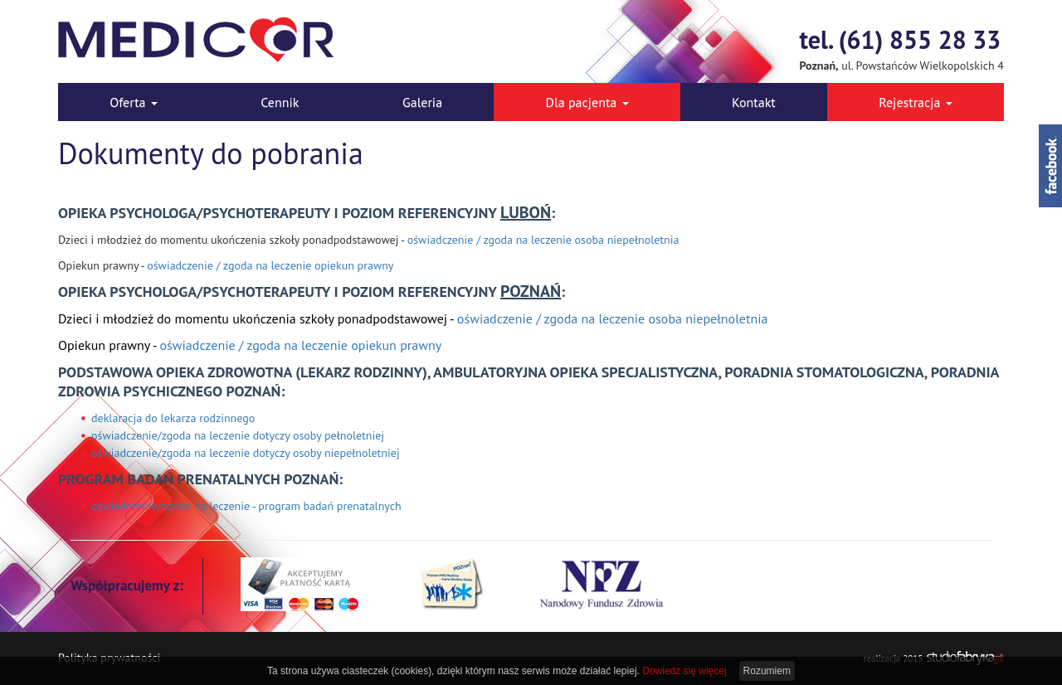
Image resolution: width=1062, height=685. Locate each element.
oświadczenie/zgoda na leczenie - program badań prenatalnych (246, 505)
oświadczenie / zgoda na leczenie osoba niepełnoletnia (543, 239)
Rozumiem (767, 671)
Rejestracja (915, 102)
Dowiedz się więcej (684, 671)
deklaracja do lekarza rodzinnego (173, 418)
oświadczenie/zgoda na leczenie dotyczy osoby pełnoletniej (237, 435)
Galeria (422, 102)
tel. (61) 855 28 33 (900, 39)
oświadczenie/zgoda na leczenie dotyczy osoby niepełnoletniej (245, 452)
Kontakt (754, 102)
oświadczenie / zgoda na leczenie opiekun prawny (270, 265)
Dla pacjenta (587, 102)
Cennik (280, 102)
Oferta (134, 102)
